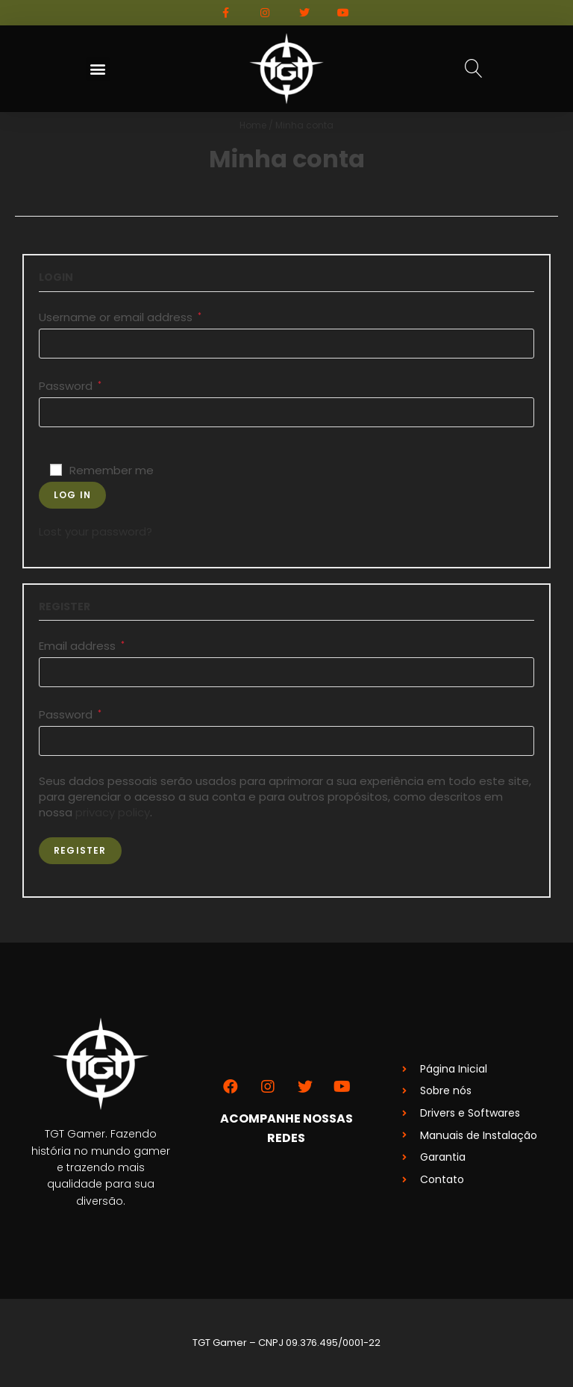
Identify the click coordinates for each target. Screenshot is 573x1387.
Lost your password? (95, 531)
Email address (82, 646)
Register (80, 850)
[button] (98, 69)
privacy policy (112, 812)
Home (252, 125)
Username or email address (120, 317)
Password (70, 386)
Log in (72, 494)
